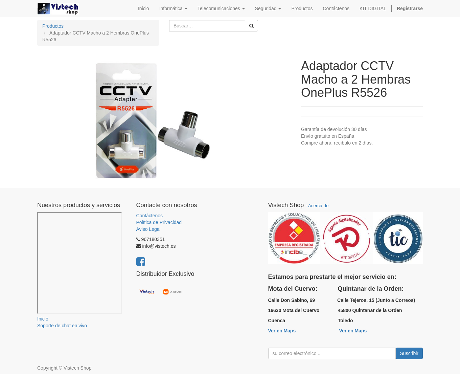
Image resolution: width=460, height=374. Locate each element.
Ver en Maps (282, 330)
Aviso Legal (148, 229)
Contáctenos (149, 215)
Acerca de (318, 205)
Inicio (42, 319)
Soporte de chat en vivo (62, 325)
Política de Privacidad (159, 222)
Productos (53, 26)
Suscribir (409, 353)
